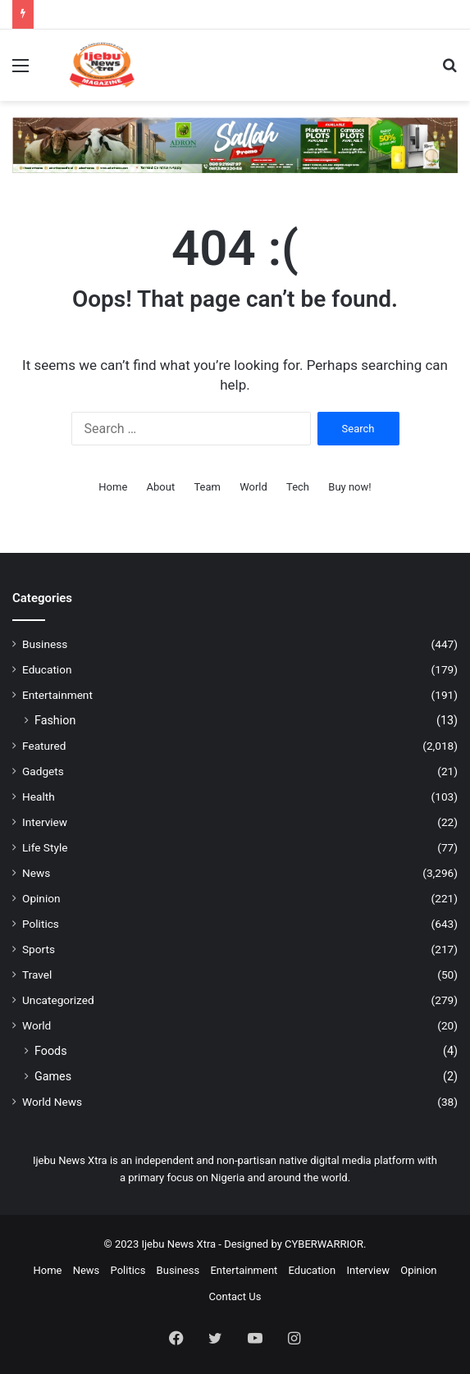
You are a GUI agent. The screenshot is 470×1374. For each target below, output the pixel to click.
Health (38, 796)
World (253, 487)
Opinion (41, 898)
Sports (38, 949)
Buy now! (349, 487)
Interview (44, 822)
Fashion (54, 720)
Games (52, 1076)
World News (52, 1101)
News (36, 872)
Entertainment (57, 694)
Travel (37, 974)
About (161, 487)
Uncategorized (58, 1000)
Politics (40, 923)
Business (44, 643)
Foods (50, 1050)
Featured (44, 745)
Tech (297, 487)
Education (47, 669)
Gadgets (43, 771)
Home (112, 487)
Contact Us (235, 1296)
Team (207, 487)
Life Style (44, 847)
